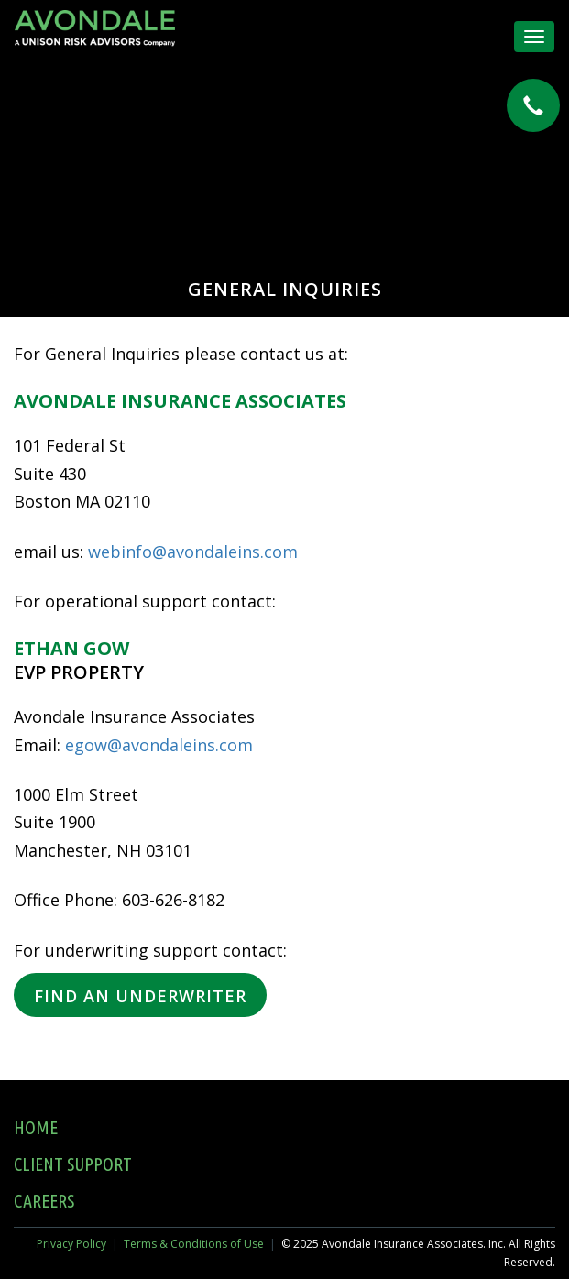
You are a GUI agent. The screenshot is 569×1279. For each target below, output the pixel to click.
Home (36, 1127)
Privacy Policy (71, 1244)
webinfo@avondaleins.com (193, 552)
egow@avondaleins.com (159, 745)
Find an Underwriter (140, 996)
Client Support (73, 1164)
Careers (44, 1200)
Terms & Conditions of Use (194, 1244)
